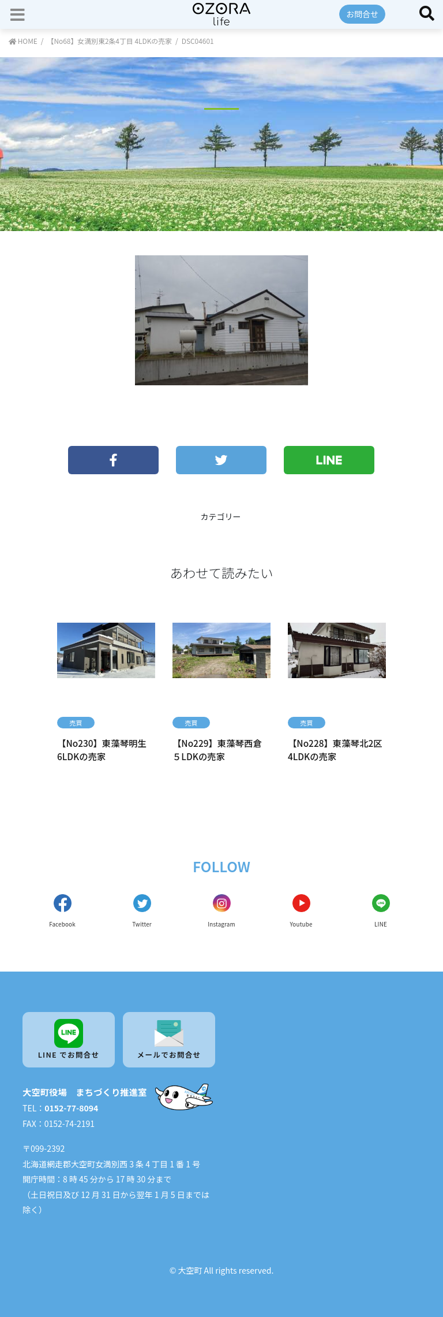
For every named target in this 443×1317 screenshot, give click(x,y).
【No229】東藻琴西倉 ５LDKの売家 (217, 749)
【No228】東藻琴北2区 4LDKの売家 (335, 749)
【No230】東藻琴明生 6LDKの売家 (102, 749)
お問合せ (362, 14)
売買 (75, 722)
